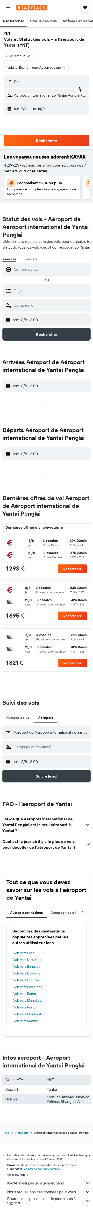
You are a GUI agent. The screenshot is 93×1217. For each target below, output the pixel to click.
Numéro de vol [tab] (18, 717)
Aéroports (22, 1132)
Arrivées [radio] (9, 259)
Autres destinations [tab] (26, 912)
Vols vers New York (27, 959)
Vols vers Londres (26, 980)
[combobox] (18, 56)
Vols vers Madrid (25, 1021)
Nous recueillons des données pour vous (49, 1192)
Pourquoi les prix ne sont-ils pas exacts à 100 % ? (49, 1201)
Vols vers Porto (24, 1007)
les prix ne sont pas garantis (41, 1169)
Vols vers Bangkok (26, 966)
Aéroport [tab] (45, 717)
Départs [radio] (31, 259)
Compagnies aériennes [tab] (69, 912)
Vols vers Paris (23, 953)
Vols (7, 1132)
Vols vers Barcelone (27, 987)
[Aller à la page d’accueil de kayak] (31, 7)
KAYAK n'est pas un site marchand (49, 1183)
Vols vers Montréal (27, 1014)
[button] (8, 7)
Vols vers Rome (24, 993)
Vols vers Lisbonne (27, 973)
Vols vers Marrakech (28, 1000)
